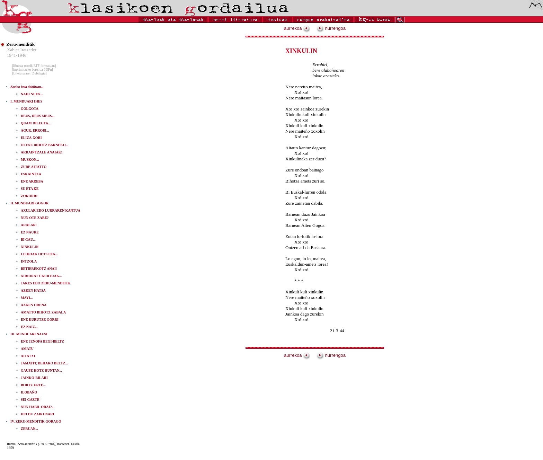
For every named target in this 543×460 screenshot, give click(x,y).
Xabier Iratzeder (21, 49)
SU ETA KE (30, 189)
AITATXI (28, 356)
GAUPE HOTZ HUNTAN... (41, 370)
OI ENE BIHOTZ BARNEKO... (44, 145)
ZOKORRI (29, 196)
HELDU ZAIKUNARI (37, 414)
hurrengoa (331, 28)
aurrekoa (297, 28)
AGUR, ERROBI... (35, 130)
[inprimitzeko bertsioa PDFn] (32, 69)
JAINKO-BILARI (34, 378)
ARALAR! (29, 225)
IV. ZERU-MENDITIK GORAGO (35, 421)
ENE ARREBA (32, 181)
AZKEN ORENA (33, 305)
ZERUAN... (29, 429)
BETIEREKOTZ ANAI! (39, 269)
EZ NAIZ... (29, 327)
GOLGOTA (29, 108)
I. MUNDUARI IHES (26, 101)
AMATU (27, 349)
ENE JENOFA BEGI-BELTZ (42, 341)
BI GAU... (28, 239)
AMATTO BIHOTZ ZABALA (43, 312)
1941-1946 (16, 55)
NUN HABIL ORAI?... (37, 407)
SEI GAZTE (30, 399)
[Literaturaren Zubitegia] (29, 73)
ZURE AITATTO (33, 167)
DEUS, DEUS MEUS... (37, 116)
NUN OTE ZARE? (35, 218)
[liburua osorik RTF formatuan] (34, 66)
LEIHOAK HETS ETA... (39, 254)
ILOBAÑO (29, 392)
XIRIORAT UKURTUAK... (41, 276)
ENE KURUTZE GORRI (40, 319)
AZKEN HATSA (33, 290)
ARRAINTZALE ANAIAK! (41, 152)
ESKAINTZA (31, 174)
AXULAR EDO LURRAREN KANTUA (50, 210)
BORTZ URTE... (33, 385)
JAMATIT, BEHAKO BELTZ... (44, 363)
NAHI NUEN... (32, 94)
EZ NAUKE (30, 232)
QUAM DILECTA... (36, 123)
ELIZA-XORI (31, 138)
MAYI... (27, 298)
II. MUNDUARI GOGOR (29, 203)
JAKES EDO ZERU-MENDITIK (45, 283)
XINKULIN (29, 247)
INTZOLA (29, 261)
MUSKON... (30, 159)
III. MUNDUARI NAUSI (28, 334)
